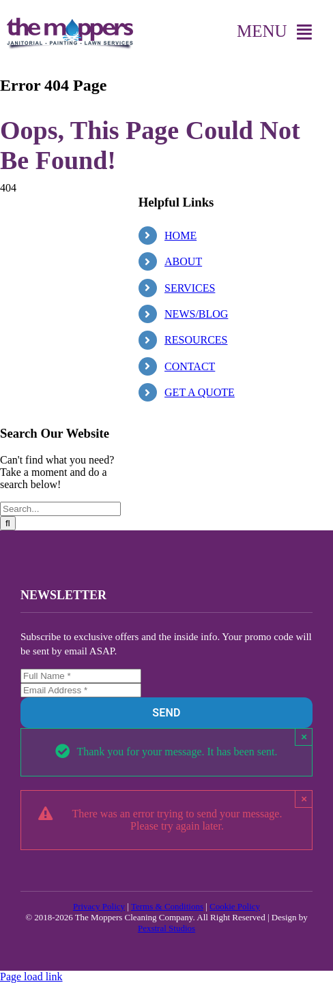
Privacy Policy (99, 906)
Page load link (31, 976)
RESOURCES (195, 340)
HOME (180, 235)
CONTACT (189, 366)
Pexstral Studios (166, 928)
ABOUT (183, 261)
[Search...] (60, 509)
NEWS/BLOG (196, 314)
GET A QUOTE (199, 392)
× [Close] (304, 736)
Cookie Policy (234, 906)
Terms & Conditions (167, 906)
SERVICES (189, 288)
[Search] (8, 523)
